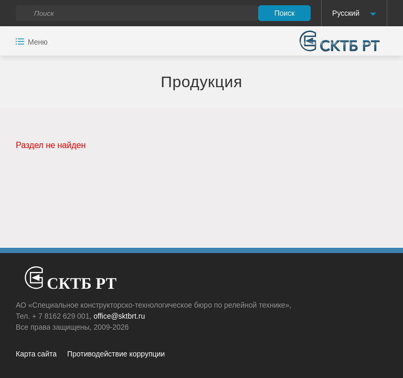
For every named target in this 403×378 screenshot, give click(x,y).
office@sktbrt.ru (119, 316)
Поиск (284, 13)
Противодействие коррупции (116, 354)
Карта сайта (36, 354)
